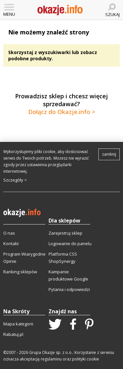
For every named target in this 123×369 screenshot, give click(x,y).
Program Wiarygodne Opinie (24, 257)
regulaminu (51, 359)
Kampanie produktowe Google (68, 275)
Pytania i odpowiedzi (69, 289)
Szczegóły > (15, 180)
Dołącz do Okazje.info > (61, 112)
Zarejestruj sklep (65, 233)
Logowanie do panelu (70, 243)
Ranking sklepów (20, 272)
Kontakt (11, 243)
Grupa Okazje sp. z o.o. (50, 352)
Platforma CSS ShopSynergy (63, 257)
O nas (9, 233)
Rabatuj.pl (13, 334)
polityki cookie (85, 359)
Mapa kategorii (18, 324)
